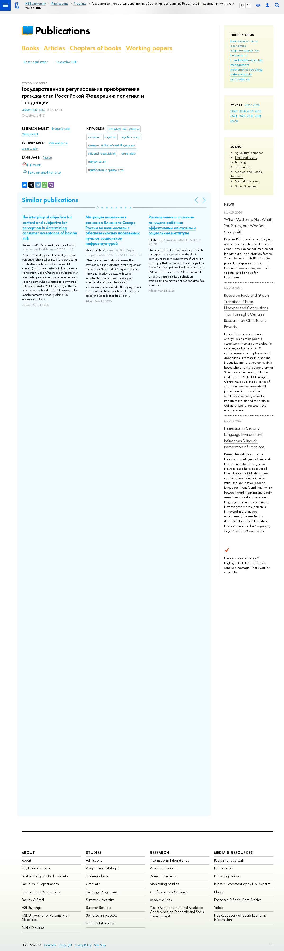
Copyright (65, 945)
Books (30, 48)
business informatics (243, 41)
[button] (97, 207)
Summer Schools (98, 907)
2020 (242, 116)
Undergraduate (97, 876)
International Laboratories (169, 860)
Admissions (94, 860)
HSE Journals (223, 868)
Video (218, 907)
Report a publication (36, 62)
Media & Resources (233, 852)
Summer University (100, 899)
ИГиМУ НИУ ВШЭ (34, 110)
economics (238, 45)
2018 (258, 116)
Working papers (149, 48)
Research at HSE (66, 62)
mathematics (239, 69)
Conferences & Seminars (168, 892)
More (234, 120)
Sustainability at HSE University (45, 876)
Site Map (100, 945)
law (260, 60)
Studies (94, 852)
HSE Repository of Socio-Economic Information (240, 917)
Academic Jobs (161, 899)
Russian (47, 157)
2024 (242, 111)
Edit (271, 944)
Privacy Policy (83, 945)
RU (242, 5)
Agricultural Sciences (249, 152)
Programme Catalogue (103, 868)
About (28, 852)
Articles (54, 48)
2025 (233, 111)
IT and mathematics (243, 60)
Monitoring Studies (164, 884)
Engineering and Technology (243, 159)
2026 (256, 105)
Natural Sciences (246, 181)
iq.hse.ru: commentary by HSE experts (242, 884)
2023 (250, 111)
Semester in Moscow (101, 915)
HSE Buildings (31, 907)
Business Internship (100, 923)
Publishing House (226, 876)
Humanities (242, 167)
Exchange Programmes (102, 892)
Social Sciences (245, 186)
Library (219, 892)
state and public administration (241, 76)
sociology (255, 69)
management (239, 65)
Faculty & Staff (33, 899)
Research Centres (163, 868)
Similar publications (50, 200)
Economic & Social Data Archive (237, 899)
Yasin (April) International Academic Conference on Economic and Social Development (177, 911)
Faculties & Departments (40, 884)
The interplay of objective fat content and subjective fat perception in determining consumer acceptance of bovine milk (49, 227)
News (229, 204)
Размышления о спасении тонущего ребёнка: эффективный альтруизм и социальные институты (172, 224)
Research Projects (163, 876)
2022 (258, 111)
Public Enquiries (33, 927)
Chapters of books (95, 48)
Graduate (93, 884)
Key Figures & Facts (36, 868)
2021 (233, 116)
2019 (250, 116)
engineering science (244, 50)
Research (159, 852)
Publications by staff (229, 860)
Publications (62, 30)
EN (248, 5)
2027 (248, 105)
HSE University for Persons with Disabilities (45, 917)
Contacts (50, 945)
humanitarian (239, 55)
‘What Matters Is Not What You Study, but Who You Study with (247, 226)
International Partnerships (41, 892)
